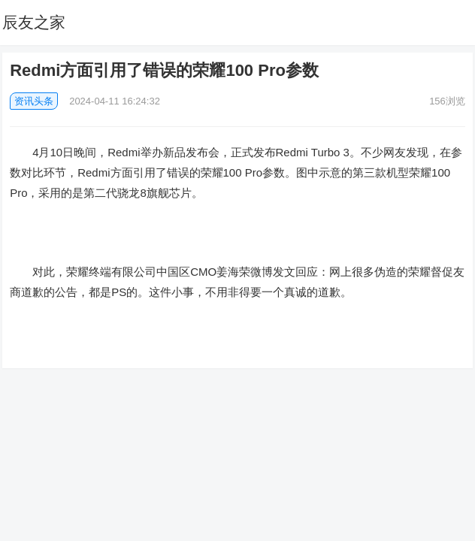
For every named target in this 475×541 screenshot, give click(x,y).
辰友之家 (33, 22)
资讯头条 (33, 101)
